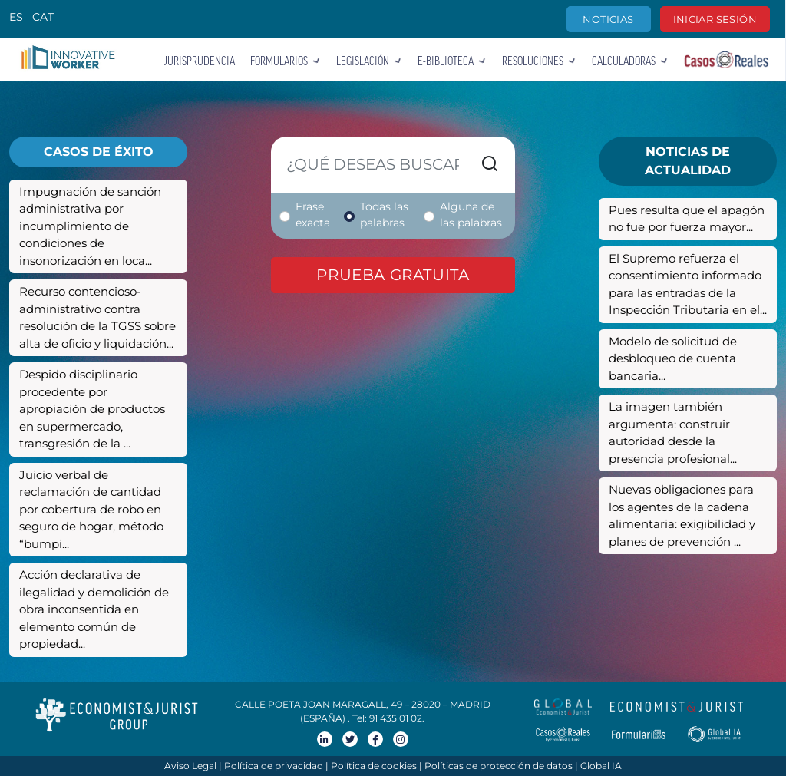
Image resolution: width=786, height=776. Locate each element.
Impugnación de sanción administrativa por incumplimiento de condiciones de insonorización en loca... (90, 226)
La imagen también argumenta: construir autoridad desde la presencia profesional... (673, 432)
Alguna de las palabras (471, 214)
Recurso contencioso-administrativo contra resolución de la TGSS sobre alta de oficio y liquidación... (97, 317)
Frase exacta (313, 214)
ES (16, 17)
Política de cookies (374, 765)
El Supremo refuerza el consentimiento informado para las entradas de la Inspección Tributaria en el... (688, 284)
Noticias (608, 19)
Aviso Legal (190, 765)
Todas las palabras (384, 214)
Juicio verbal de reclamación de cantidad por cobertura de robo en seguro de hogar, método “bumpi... (91, 509)
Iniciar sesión (715, 19)
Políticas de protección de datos (498, 765)
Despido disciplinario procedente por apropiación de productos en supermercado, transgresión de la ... (92, 409)
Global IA (601, 765)
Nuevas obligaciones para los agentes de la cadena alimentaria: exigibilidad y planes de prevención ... (682, 515)
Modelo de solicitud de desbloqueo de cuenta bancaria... (673, 358)
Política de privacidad (273, 765)
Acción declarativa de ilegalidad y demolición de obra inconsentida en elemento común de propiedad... (94, 609)
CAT (43, 17)
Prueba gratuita (392, 275)
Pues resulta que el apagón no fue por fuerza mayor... (687, 219)
